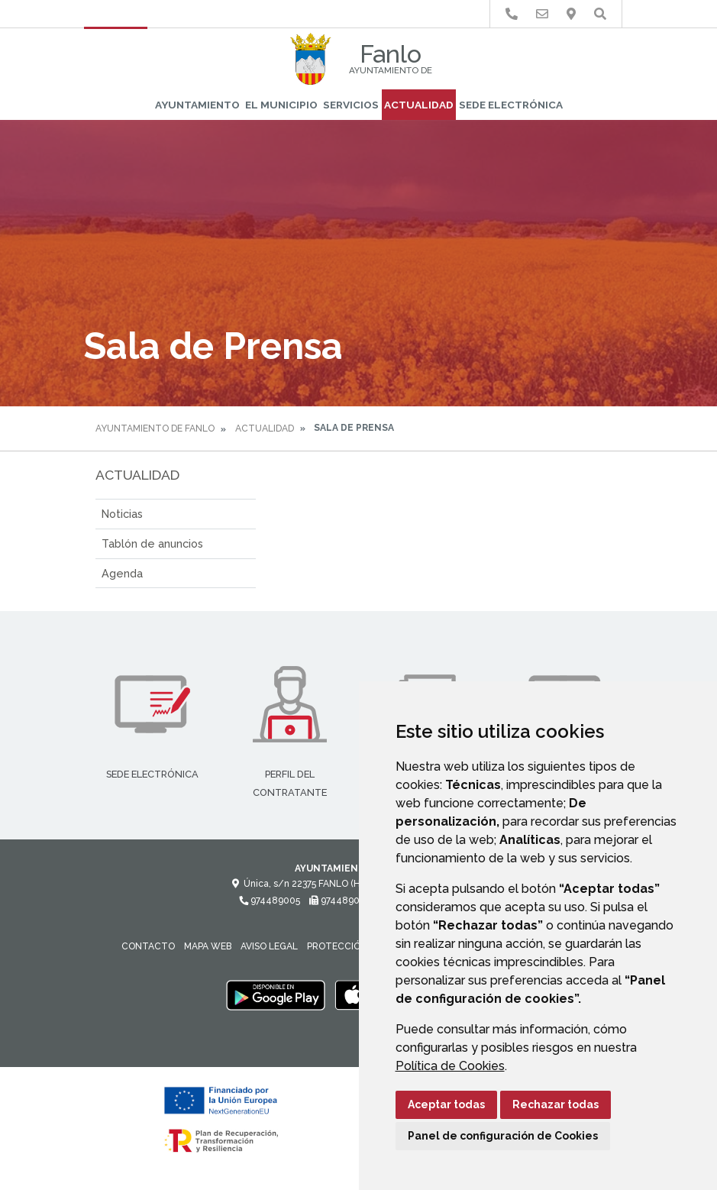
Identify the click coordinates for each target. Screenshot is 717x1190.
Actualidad (419, 105)
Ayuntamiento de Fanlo (155, 428)
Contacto (148, 946)
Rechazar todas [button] (555, 1104)
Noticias (122, 513)
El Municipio (281, 105)
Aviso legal (269, 946)
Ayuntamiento (197, 105)
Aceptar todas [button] (446, 1104)
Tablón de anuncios (152, 543)
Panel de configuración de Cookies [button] (503, 1136)
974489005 (269, 900)
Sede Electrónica (511, 105)
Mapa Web (207, 946)
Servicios (351, 105)
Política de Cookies (450, 1066)
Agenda (122, 573)
